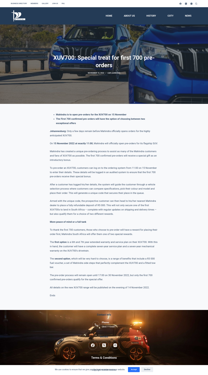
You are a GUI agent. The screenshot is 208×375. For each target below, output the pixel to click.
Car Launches (113, 73)
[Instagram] (191, 4)
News (188, 15)
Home (109, 15)
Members (34, 3)
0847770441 (109, 326)
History (151, 15)
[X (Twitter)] (186, 4)
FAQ (63, 3)
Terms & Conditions (104, 357)
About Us (129, 15)
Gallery (45, 3)
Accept (134, 369)
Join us (55, 3)
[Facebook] (180, 4)
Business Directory (19, 3)
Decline (147, 369)
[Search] (196, 4)
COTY (170, 15)
